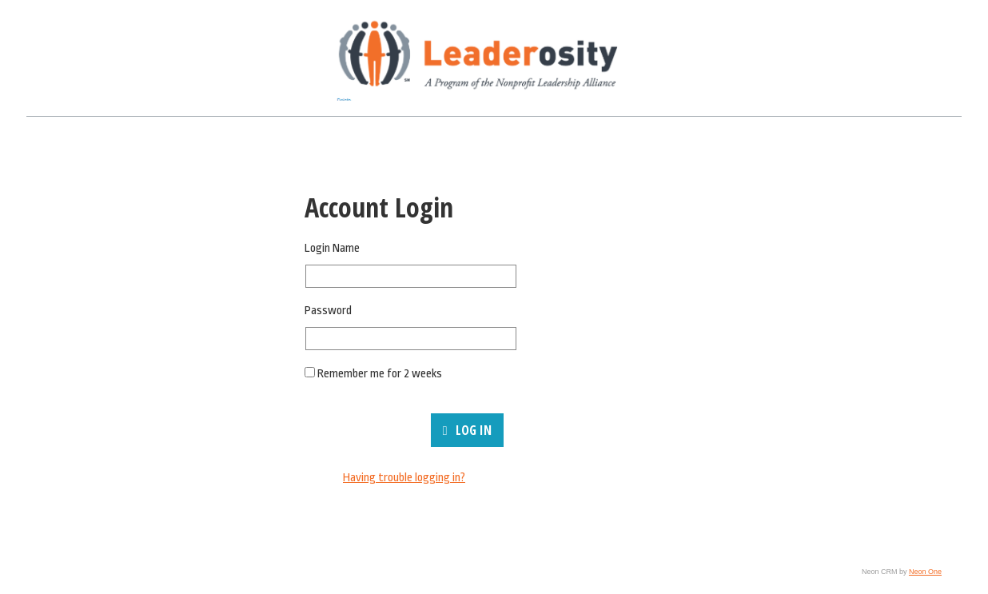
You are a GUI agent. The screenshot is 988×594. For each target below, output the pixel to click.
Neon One (925, 572)
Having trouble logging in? (404, 477)
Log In (467, 430)
